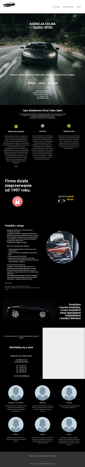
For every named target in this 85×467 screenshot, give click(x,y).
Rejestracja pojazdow (68, 7)
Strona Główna (56, 7)
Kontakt (79, 7)
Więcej (16, 166)
